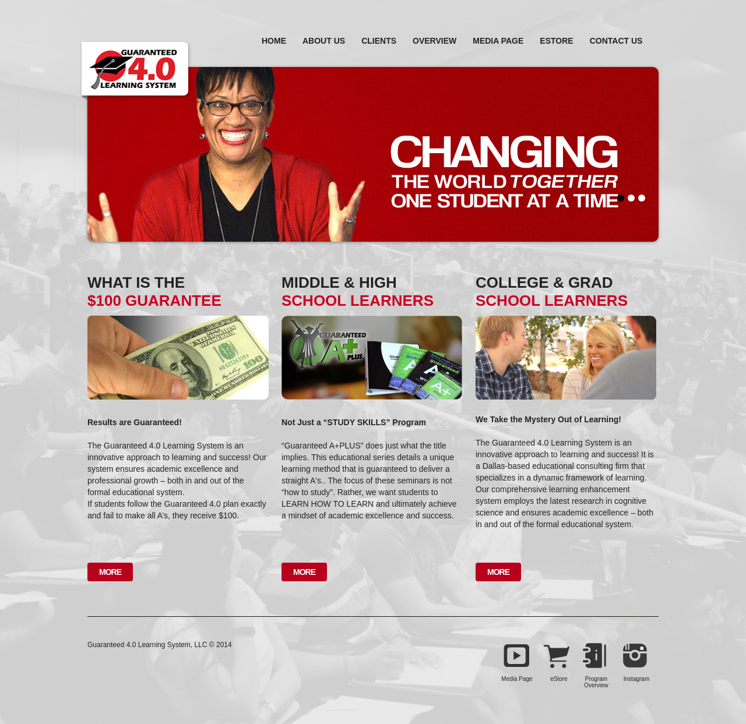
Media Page (498, 40)
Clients (378, 40)
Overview (434, 40)
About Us (323, 40)
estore (556, 40)
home (274, 40)
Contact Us (616, 40)
